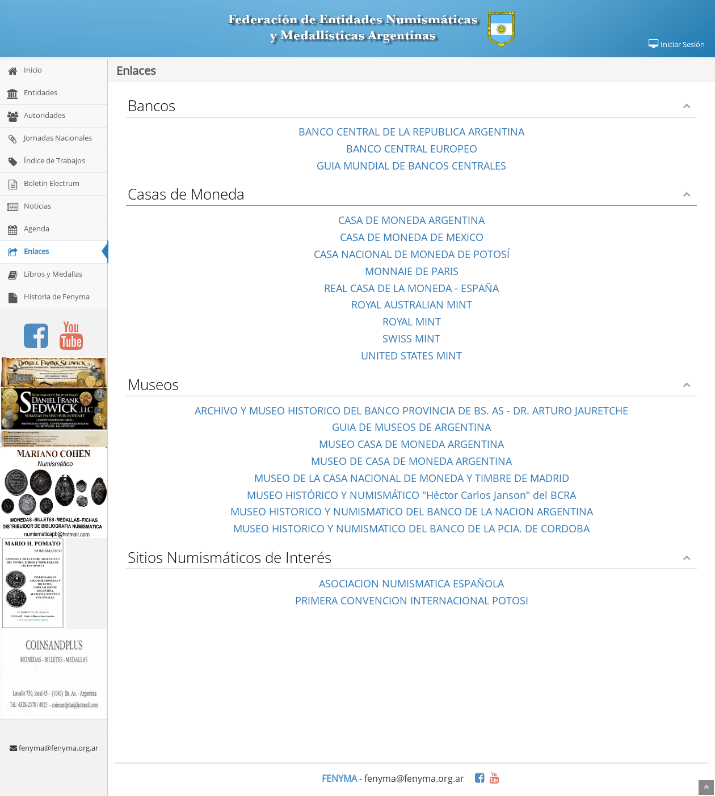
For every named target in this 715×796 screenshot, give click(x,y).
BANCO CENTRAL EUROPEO (411, 148)
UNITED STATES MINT (411, 355)
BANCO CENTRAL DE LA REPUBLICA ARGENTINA (411, 131)
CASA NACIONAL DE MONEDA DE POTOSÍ (412, 254)
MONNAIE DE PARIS (412, 271)
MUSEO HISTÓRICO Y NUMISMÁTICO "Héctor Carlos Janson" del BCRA (411, 495)
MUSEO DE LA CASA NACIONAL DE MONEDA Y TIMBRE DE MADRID (411, 478)
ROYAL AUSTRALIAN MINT (411, 304)
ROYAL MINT (411, 321)
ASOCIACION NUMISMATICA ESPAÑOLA (411, 583)
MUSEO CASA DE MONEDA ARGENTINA (411, 444)
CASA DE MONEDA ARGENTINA (411, 220)
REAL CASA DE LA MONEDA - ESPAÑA (411, 288)
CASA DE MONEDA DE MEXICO (411, 237)
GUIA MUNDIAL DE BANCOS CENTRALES (411, 165)
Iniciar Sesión (676, 44)
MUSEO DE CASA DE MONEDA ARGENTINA (411, 461)
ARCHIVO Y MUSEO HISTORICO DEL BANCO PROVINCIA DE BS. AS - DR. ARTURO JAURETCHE (411, 410)
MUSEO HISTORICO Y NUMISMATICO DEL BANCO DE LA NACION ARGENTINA (411, 511)
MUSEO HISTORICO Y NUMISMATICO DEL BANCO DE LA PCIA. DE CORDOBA (411, 528)
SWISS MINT (411, 338)
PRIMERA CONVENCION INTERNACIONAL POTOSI (411, 600)
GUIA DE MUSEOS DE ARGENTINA (411, 427)
